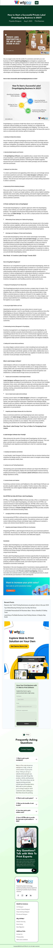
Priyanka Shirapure (15, 21)
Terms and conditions (22, 939)
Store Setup (19, 924)
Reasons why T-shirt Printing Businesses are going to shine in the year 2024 (26, 605)
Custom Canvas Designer (23, 909)
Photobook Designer (21, 914)
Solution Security (20, 921)
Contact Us (19, 934)
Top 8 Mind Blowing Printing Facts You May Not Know (20, 608)
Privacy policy (20, 937)
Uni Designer (19, 907)
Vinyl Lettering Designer (22, 911)
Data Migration (20, 927)
